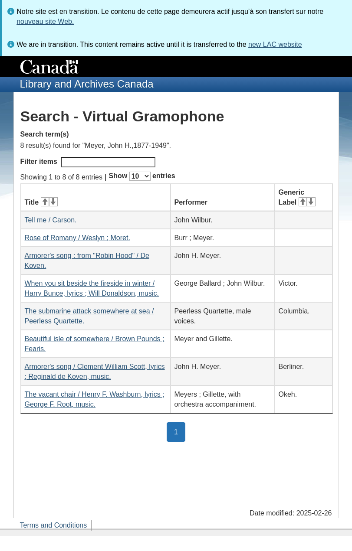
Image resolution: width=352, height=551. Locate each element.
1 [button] (179, 431)
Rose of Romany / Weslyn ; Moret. (77, 237)
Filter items (87, 162)
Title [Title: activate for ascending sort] (41, 202)
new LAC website (275, 44)
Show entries (142, 176)
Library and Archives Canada (87, 84)
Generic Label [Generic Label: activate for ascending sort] (297, 197)
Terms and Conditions (53, 525)
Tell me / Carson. (51, 220)
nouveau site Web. (45, 21)
